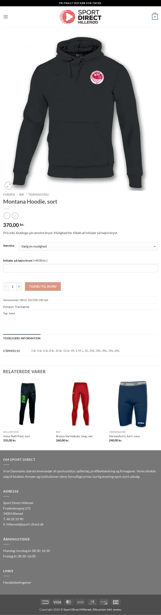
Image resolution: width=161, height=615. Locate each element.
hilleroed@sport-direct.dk (25, 524)
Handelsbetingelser (17, 582)
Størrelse (8, 245)
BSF (21, 194)
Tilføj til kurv (43, 286)
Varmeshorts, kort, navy (124, 436)
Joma (12, 313)
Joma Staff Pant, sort (16, 436)
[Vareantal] (12, 286)
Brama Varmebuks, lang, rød (74, 436)
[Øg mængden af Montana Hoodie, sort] (19, 286)
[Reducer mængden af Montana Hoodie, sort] (5, 286)
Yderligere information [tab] (22, 338)
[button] (5, 17)
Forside (9, 194)
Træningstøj (38, 194)
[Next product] (7, 215)
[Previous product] (15, 215)
